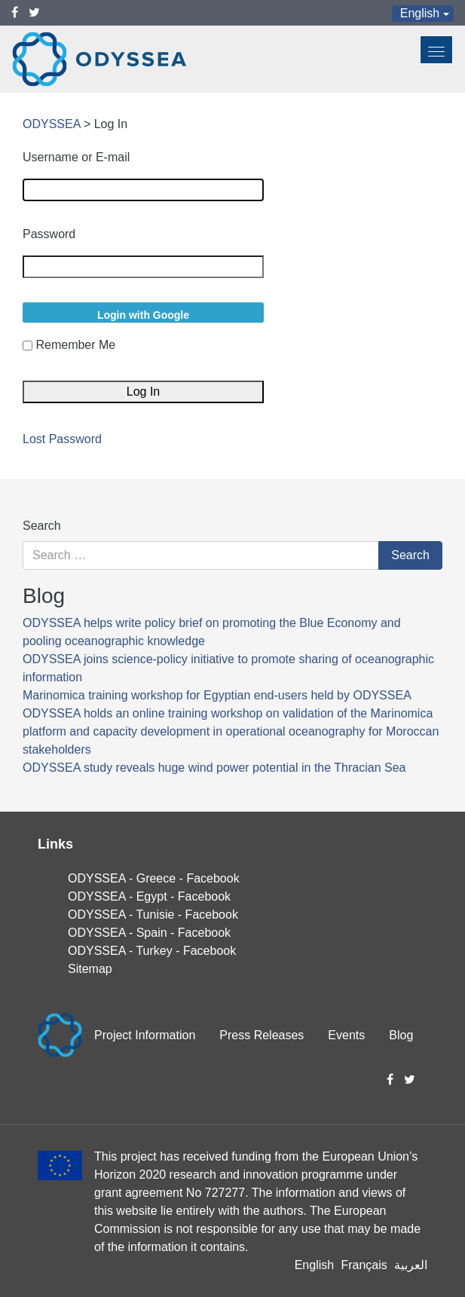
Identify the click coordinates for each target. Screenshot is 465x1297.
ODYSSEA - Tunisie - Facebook (153, 914)
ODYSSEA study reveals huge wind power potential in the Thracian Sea (214, 767)
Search (42, 525)
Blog (401, 1035)
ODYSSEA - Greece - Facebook (154, 878)
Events (346, 1035)
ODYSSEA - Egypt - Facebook (149, 896)
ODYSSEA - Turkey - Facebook (152, 950)
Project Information (144, 1035)
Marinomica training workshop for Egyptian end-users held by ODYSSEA (217, 695)
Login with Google (143, 315)
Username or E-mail (76, 157)
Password (49, 234)
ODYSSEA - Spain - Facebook (149, 932)
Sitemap (90, 968)
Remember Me (75, 344)
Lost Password (62, 439)
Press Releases (261, 1035)
